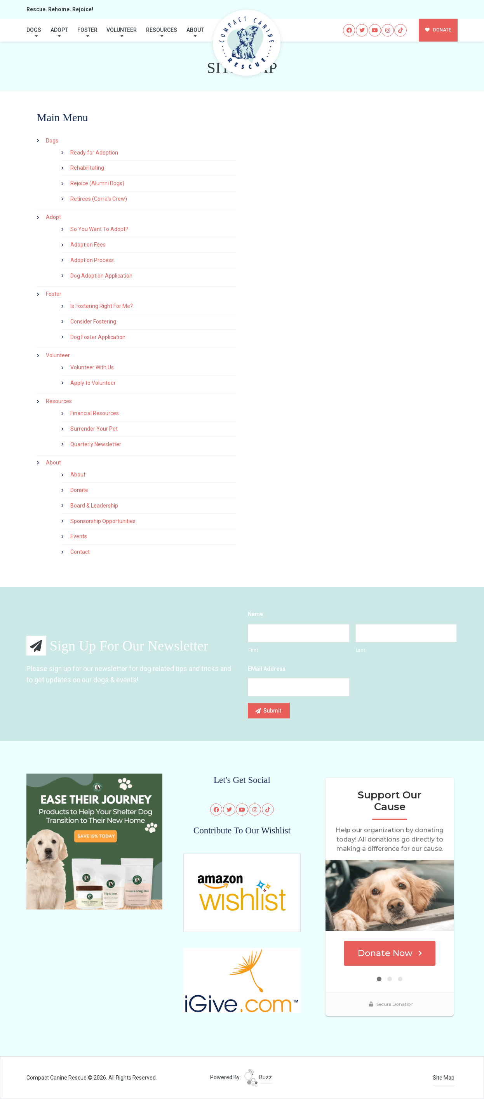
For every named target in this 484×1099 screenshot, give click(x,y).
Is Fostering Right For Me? (101, 306)
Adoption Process (92, 260)
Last (360, 650)
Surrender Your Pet (94, 429)
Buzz (258, 1077)
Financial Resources (94, 413)
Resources (161, 30)
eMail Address (267, 669)
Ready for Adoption (94, 153)
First (253, 650)
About (195, 30)
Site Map (443, 1078)
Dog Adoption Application (101, 276)
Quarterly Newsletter (95, 444)
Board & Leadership (94, 506)
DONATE (438, 30)
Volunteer (121, 30)
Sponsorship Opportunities (103, 521)
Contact (80, 552)
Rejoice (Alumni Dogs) (97, 183)
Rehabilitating (87, 168)
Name (255, 614)
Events (78, 536)
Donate (79, 490)
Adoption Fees (88, 245)
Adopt (59, 30)
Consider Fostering (93, 321)
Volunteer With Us (92, 367)
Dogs (33, 30)
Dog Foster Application (97, 337)
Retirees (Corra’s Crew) (98, 199)
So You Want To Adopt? (99, 229)
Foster (87, 30)
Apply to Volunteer (93, 383)
